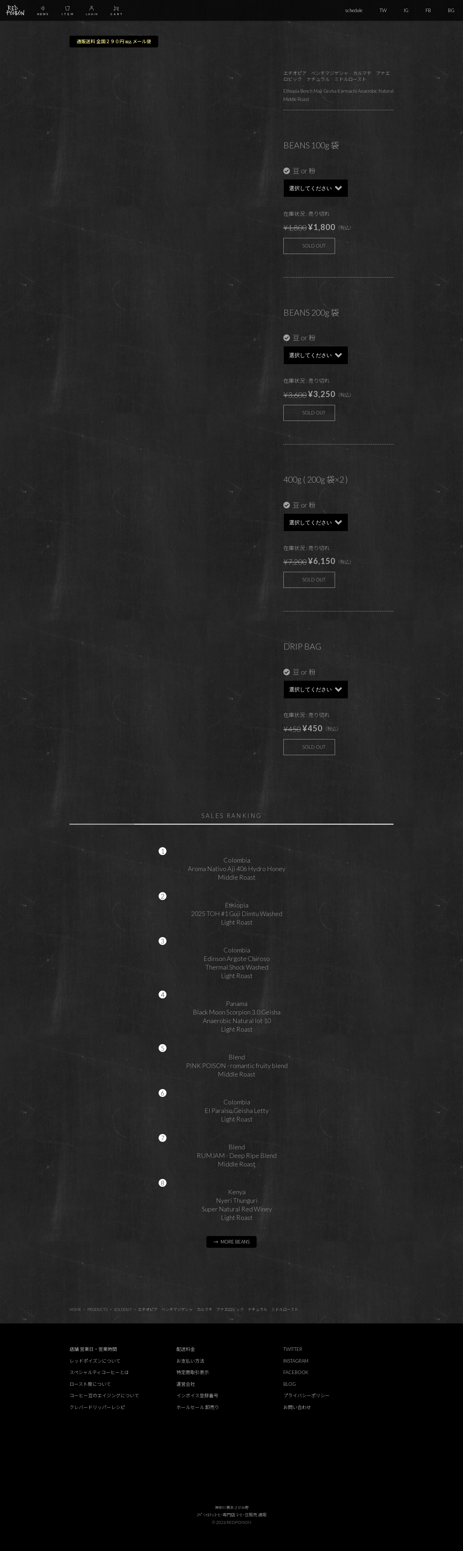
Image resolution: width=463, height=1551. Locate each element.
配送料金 (185, 1349)
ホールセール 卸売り (197, 1407)
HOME (75, 1309)
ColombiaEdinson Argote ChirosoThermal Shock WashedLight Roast (237, 963)
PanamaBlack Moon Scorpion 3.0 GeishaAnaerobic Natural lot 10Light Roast (237, 1016)
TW (383, 10)
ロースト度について (90, 1384)
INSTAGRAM (295, 1361)
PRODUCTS (97, 1309)
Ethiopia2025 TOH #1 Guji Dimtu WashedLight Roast (236, 913)
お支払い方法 (190, 1361)
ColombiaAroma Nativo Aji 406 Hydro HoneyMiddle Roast (236, 868)
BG (451, 10)
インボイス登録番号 (197, 1395)
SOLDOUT (123, 1309)
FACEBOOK (295, 1372)
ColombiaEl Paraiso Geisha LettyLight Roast (237, 1110)
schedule (353, 10)
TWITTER (292, 1349)
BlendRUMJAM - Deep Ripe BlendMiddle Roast (237, 1155)
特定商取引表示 (192, 1372)
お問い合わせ (297, 1407)
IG (406, 10)
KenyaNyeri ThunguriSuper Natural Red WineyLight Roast (237, 1204)
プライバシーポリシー (306, 1395)
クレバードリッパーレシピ (97, 1407)
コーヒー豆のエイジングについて (104, 1395)
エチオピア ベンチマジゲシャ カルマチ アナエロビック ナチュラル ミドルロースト (218, 1309)
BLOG (289, 1384)
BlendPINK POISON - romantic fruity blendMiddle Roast (237, 1065)
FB (428, 10)
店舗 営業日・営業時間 (93, 1349)
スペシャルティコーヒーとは (99, 1372)
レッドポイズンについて (95, 1361)
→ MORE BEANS (231, 1242)
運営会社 (185, 1384)
